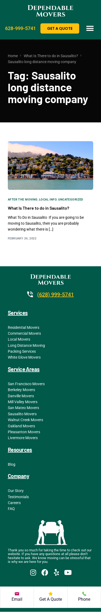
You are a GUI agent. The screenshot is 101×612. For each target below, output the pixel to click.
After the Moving (23, 199)
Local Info (48, 199)
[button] (90, 28)
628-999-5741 (20, 28)
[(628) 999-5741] (30, 294)
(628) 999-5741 (55, 294)
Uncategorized (70, 199)
